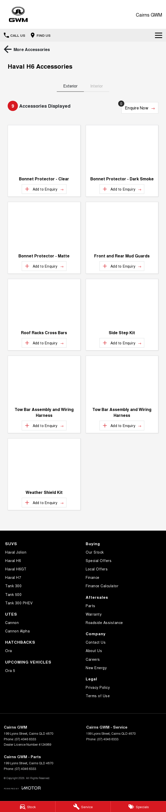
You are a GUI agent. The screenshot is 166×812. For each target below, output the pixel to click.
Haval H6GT (15, 568)
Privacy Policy (98, 687)
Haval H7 (13, 577)
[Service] (83, 806)
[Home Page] (18, 14)
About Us (94, 650)
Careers (93, 659)
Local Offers (97, 568)
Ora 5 (10, 670)
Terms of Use (98, 695)
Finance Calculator (102, 585)
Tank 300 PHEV (19, 602)
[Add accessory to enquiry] (44, 189)
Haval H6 (13, 560)
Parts (90, 605)
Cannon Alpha (17, 630)
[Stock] (27, 806)
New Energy (96, 667)
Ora (8, 650)
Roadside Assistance (104, 622)
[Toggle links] (22, 788)
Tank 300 (13, 585)
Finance (92, 577)
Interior (96, 86)
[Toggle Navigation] (158, 35)
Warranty (94, 614)
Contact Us (96, 642)
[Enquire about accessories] (139, 108)
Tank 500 (13, 594)
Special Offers (99, 560)
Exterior (70, 86)
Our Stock (95, 552)
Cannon (12, 622)
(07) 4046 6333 (25, 739)
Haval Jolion (15, 552)
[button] (44, 149)
